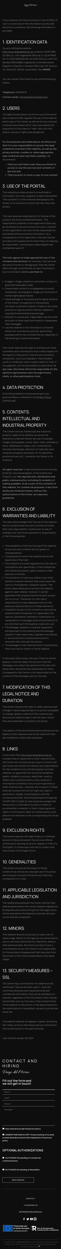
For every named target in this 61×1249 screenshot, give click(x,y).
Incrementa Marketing (30, 1247)
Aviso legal (35, 1242)
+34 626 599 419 (30, 1205)
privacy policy (34, 1128)
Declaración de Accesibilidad (32, 1244)
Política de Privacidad (48, 1242)
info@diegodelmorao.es (30, 1212)
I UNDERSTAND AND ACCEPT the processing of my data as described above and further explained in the (28, 1137)
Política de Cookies (12, 1244)
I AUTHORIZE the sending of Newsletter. (21, 1169)
